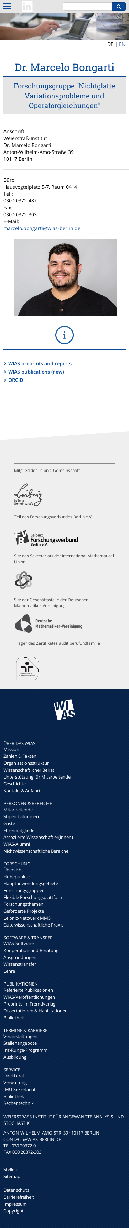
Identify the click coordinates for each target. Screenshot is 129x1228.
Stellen (10, 1169)
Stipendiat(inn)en (21, 816)
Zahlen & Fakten (19, 756)
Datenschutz (16, 1190)
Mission (11, 749)
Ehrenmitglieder (19, 830)
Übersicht (13, 869)
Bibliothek (13, 1017)
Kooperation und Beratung (30, 950)
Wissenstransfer (19, 964)
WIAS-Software (18, 943)
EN (122, 44)
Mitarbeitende (18, 809)
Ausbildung (14, 1057)
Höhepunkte (16, 876)
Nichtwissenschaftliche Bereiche (35, 851)
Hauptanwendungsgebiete (30, 883)
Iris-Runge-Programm (25, 1050)
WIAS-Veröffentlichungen (29, 997)
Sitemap (11, 1176)
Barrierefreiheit (18, 1197)
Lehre (9, 971)
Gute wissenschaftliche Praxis (33, 925)
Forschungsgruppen (24, 890)
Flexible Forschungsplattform (33, 897)
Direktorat (13, 1075)
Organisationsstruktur (26, 763)
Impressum (15, 1204)
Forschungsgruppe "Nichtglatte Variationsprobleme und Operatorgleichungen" (64, 95)
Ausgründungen (19, 957)
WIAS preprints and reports (40, 363)
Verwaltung (15, 1082)
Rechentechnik (18, 1103)
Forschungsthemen (23, 904)
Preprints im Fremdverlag (29, 1004)
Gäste (9, 823)
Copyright (13, 1211)
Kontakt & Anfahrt (22, 791)
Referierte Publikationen (28, 990)
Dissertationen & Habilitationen (35, 1011)
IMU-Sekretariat (19, 1089)
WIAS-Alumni (16, 844)
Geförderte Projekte (23, 911)
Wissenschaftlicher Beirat (28, 770)
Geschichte (14, 784)
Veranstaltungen (20, 1036)
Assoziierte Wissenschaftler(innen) (38, 837)
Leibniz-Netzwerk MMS (27, 918)
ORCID (15, 380)
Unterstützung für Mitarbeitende (37, 777)
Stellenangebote (20, 1043)
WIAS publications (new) (36, 371)
